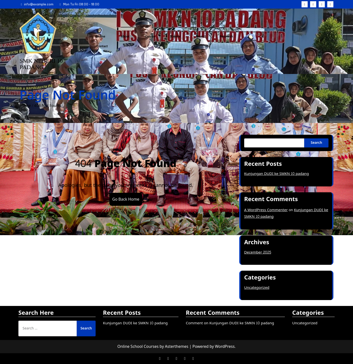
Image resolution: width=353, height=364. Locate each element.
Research (226, 36)
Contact (102, 46)
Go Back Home (125, 199)
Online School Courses (138, 346)
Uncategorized (256, 287)
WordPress (225, 346)
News (200, 36)
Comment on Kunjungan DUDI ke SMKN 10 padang (230, 323)
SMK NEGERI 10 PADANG (41, 64)
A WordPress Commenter (266, 210)
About (125, 36)
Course (150, 36)
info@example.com (36, 4)
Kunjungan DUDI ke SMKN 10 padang (276, 173)
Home (101, 36)
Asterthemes (177, 346)
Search (316, 143)
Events (175, 36)
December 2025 (257, 252)
